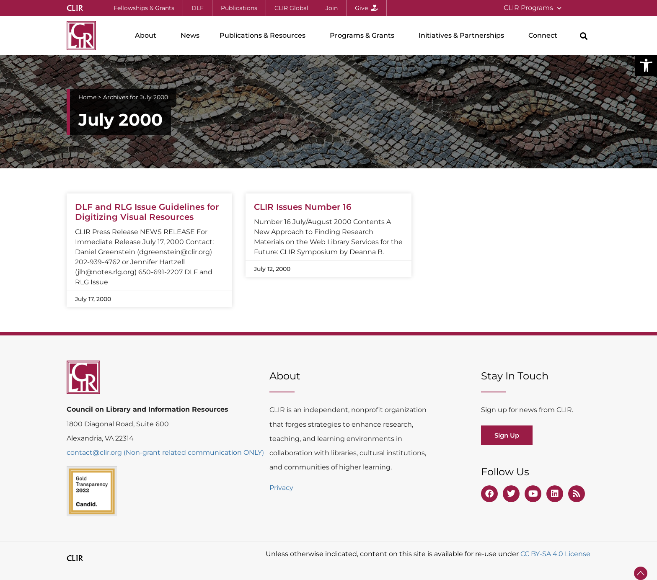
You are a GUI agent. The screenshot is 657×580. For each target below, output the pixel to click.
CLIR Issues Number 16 (303, 207)
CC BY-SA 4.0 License (555, 554)
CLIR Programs (532, 8)
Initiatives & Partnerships (463, 35)
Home (87, 97)
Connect (544, 35)
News (190, 35)
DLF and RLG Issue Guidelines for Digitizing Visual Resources (147, 212)
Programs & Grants (364, 35)
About (147, 35)
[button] (646, 65)
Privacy (281, 488)
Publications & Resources (265, 35)
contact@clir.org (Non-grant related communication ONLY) (165, 452)
